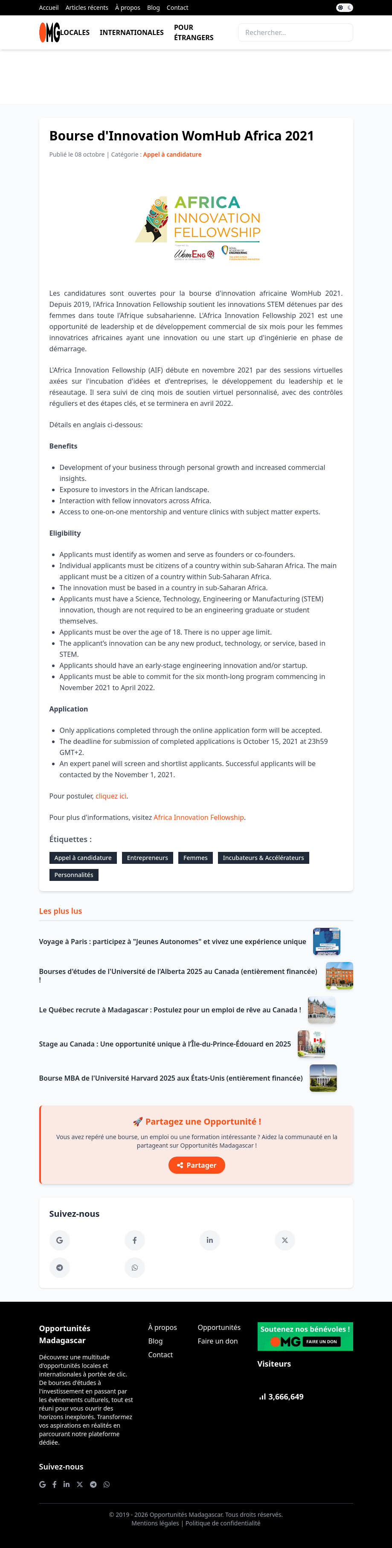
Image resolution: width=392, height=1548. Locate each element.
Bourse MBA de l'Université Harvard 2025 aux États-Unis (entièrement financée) (171, 1078)
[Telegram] (59, 1267)
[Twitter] (285, 1240)
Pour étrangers (194, 32)
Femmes (195, 858)
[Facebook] (135, 1240)
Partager (196, 1165)
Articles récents (87, 7)
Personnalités (74, 875)
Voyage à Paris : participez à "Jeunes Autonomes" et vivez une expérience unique (173, 941)
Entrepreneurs (147, 858)
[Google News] (59, 1240)
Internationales (132, 32)
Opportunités (219, 1327)
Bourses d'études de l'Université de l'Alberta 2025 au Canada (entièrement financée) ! (178, 976)
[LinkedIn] (210, 1240)
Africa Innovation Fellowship (199, 817)
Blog (153, 7)
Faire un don (218, 1341)
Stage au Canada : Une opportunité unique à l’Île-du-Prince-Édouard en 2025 (165, 1044)
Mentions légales (155, 1523)
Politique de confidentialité (223, 1523)
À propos (127, 7)
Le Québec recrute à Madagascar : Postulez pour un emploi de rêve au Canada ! (170, 1010)
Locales (75, 32)
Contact (178, 7)
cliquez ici (111, 796)
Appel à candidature (83, 858)
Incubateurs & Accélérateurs (263, 858)
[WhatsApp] (135, 1267)
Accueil (49, 7)
